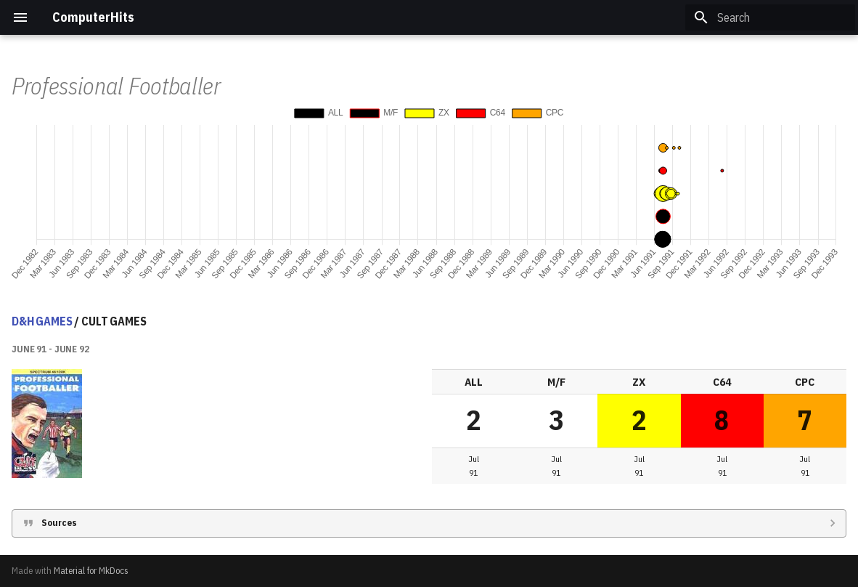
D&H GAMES (42, 321)
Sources (59, 523)
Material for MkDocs (91, 570)
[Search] (770, 17)
